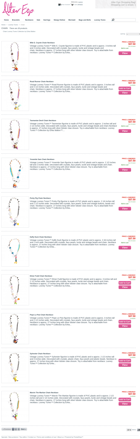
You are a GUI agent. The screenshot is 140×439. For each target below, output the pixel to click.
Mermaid (71, 20)
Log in (80, 2)
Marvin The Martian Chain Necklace (44, 393)
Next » (23, 429)
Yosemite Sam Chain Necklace (42, 159)
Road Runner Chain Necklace (42, 82)
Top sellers (23, 437)
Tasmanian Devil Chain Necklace (43, 121)
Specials (4, 437)
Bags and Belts (85, 20)
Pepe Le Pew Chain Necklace (41, 315)
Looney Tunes (100, 20)
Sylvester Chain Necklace (40, 354)
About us (61, 437)
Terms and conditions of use (46, 437)
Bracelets (16, 20)
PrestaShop (78, 437)
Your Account (66, 4)
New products (13, 437)
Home (6, 20)
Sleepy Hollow (59, 20)
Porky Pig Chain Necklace (40, 198)
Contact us (32, 437)
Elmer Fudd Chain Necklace (41, 276)
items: (134, 429)
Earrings (47, 20)
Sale (38, 20)
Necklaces (29, 20)
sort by (122, 34)
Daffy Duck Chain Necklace (41, 237)
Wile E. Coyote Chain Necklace (42, 43)
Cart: (75, 4)
